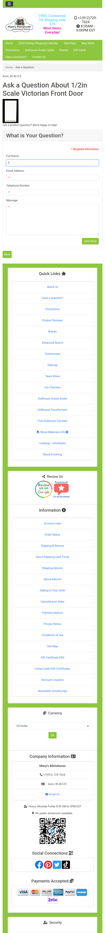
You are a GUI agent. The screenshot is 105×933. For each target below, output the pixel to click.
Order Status (52, 534)
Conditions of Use (52, 635)
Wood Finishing (52, 454)
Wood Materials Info (52, 432)
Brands (63, 50)
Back (7, 254)
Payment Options (52, 612)
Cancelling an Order (52, 601)
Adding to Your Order (52, 590)
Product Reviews (52, 320)
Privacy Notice (52, 624)
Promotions (12, 50)
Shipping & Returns (52, 545)
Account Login (52, 523)
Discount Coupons (52, 679)
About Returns (52, 579)
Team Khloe (52, 376)
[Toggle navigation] (9, 4)
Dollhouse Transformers (52, 409)
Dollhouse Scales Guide (39, 50)
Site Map (52, 646)
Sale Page (70, 43)
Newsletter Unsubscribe (52, 691)
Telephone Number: (18, 185)
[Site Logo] (19, 24)
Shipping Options (52, 568)
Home (9, 43)
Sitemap (52, 365)
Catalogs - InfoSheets (52, 443)
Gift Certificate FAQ (52, 657)
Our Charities (52, 387)
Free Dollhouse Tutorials (52, 421)
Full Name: (12, 156)
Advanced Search (52, 342)
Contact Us (39, 57)
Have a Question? (16, 57)
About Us (52, 286)
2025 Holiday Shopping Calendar (38, 43)
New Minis (88, 43)
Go (52, 735)
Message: (12, 200)
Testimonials (52, 354)
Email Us (52, 794)
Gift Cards (80, 50)
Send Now (90, 241)
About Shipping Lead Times (52, 557)
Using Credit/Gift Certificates (52, 668)
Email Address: (15, 170)
